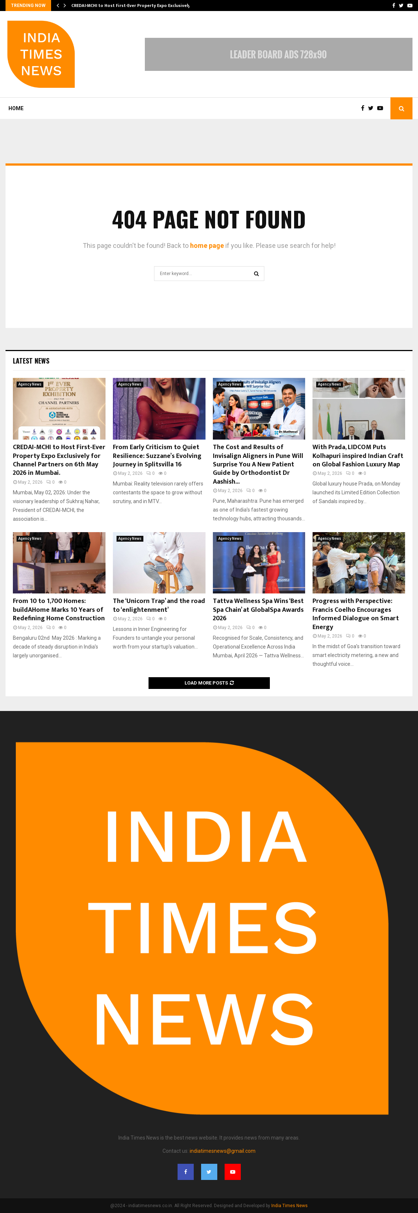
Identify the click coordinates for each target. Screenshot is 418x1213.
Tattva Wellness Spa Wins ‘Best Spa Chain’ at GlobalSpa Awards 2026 (258, 610)
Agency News (30, 384)
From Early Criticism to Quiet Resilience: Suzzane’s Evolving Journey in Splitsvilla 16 (157, 456)
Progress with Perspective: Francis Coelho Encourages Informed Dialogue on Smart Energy (355, 614)
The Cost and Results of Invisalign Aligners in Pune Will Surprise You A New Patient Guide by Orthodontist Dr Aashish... (258, 464)
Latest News (31, 360)
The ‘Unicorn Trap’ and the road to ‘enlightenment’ (159, 605)
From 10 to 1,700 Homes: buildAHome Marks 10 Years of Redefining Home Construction (59, 610)
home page (207, 245)
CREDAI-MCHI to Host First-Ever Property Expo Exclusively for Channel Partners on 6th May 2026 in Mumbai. (59, 460)
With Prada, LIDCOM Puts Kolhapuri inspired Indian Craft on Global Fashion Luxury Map (357, 456)
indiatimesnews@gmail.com (223, 1151)
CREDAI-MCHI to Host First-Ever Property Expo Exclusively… (132, 5)
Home (16, 108)
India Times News (289, 1205)
